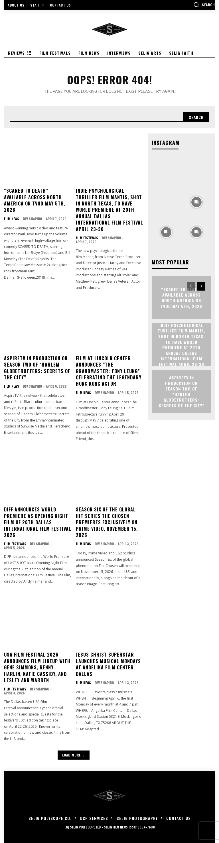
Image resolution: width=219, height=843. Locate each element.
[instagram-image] (166, 171)
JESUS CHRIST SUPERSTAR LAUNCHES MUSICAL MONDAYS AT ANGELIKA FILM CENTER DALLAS (108, 664)
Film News (11, 219)
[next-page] (201, 286)
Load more (73, 754)
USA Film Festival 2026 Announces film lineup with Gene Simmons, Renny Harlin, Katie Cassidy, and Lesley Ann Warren (37, 667)
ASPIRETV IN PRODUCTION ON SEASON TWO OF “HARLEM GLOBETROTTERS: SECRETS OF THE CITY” (37, 368)
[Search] (195, 117)
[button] (204, 4)
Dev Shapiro (32, 218)
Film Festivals (87, 238)
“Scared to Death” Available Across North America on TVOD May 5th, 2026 (34, 200)
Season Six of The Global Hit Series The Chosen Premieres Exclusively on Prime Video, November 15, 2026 (107, 522)
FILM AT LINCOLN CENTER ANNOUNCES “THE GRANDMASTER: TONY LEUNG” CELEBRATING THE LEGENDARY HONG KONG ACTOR (108, 371)
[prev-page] (191, 286)
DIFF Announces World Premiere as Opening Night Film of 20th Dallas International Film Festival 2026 (37, 522)
